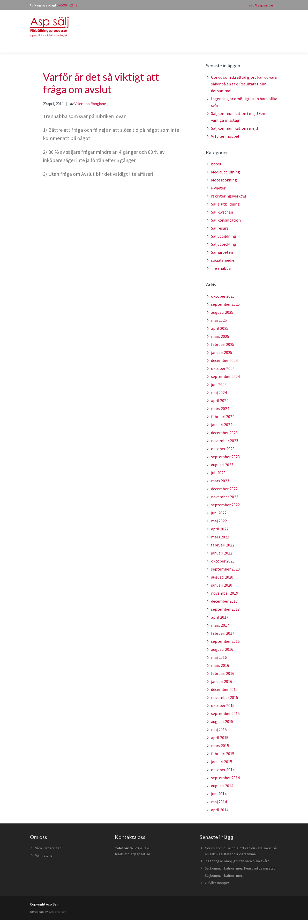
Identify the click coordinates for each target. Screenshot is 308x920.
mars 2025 (220, 336)
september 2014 (225, 777)
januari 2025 (221, 352)
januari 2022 (221, 553)
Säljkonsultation (226, 220)
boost (216, 163)
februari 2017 (222, 633)
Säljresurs (219, 228)
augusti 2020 (222, 577)
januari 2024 (221, 424)
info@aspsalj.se (261, 5)
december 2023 (224, 432)
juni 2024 (219, 384)
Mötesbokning (224, 179)
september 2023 (225, 456)
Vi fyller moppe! (225, 136)
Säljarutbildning (225, 204)
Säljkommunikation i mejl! (234, 128)
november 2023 (224, 440)
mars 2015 (220, 745)
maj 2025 (219, 320)
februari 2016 (222, 673)
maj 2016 (219, 657)
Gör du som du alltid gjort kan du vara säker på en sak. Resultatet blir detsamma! (244, 84)
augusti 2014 (222, 785)
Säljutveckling (223, 244)
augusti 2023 (222, 464)
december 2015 (224, 689)
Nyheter (218, 188)
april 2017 (219, 617)
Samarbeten (222, 252)
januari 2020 (221, 585)
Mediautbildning (225, 171)
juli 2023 (218, 472)
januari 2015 (221, 761)
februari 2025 (222, 344)
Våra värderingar (48, 848)
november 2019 (224, 593)
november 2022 (224, 496)
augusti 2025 (222, 312)
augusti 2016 (222, 649)
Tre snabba (221, 268)
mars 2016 (220, 665)
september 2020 (225, 569)
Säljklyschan (222, 212)
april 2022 (219, 528)
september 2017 (225, 609)
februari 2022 (222, 544)
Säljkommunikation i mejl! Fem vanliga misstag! (240, 868)
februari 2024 (222, 416)
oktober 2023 (223, 448)
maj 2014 (219, 801)
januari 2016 (221, 681)
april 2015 (219, 737)
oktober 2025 (223, 296)
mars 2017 (220, 625)
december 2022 (224, 488)
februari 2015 (222, 753)
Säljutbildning (223, 236)
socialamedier (223, 260)
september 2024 (225, 376)
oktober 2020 (223, 561)
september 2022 (225, 504)
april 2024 (219, 400)
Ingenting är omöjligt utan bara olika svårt (237, 861)
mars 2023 (220, 480)
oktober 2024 (223, 368)
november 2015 (224, 697)
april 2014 (219, 809)
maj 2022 (219, 520)
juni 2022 (219, 512)
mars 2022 (220, 536)
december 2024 (224, 360)
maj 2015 (219, 729)
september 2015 (225, 713)
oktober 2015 (223, 705)
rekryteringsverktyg (228, 196)
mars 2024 (220, 408)
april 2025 (219, 328)
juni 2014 (219, 793)
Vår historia (43, 855)
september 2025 (225, 304)
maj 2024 (219, 392)
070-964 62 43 (67, 5)
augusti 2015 (222, 721)
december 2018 (224, 601)
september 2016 (225, 641)
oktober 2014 (223, 769)
